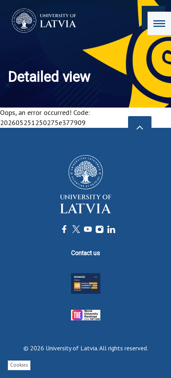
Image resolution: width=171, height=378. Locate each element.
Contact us (85, 253)
